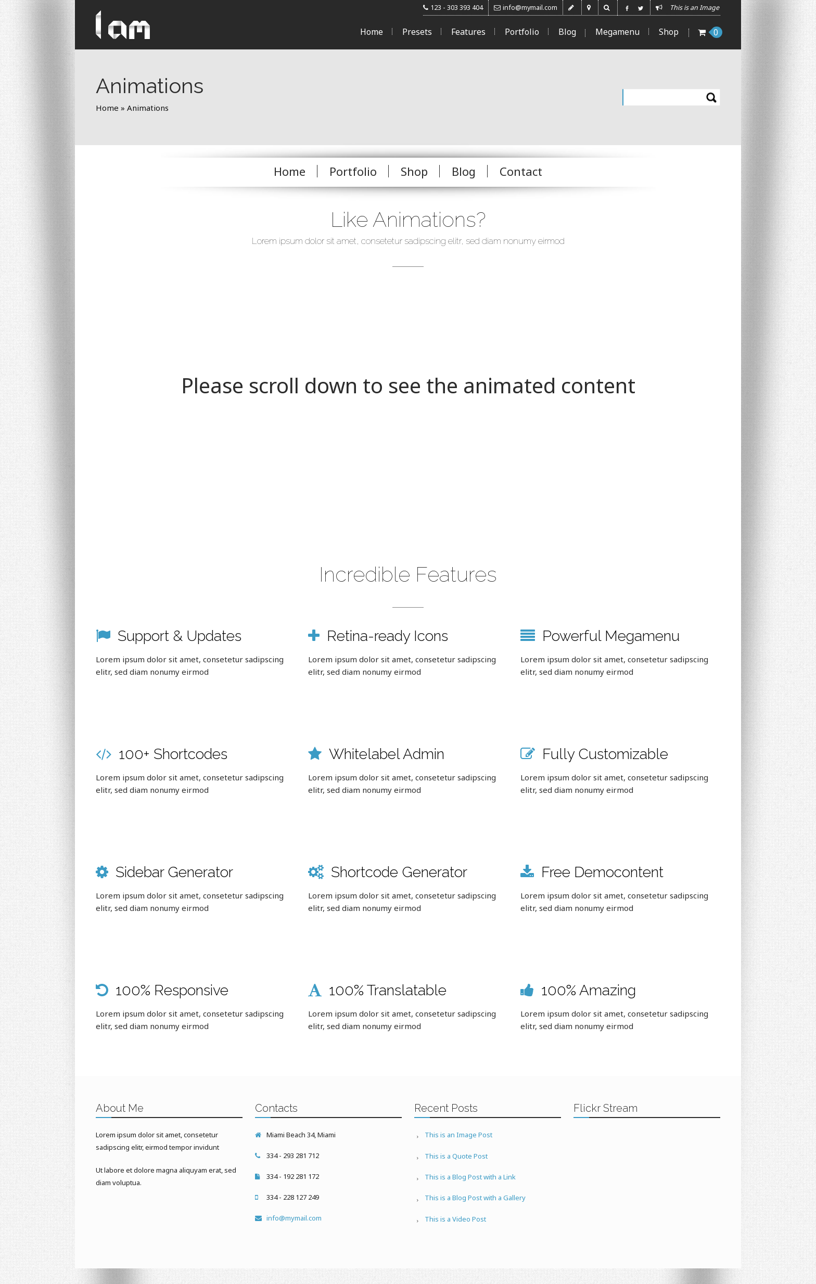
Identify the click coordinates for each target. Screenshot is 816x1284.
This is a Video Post (455, 1218)
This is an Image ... (697, 7)
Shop (669, 31)
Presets (417, 31)
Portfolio (522, 31)
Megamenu (617, 31)
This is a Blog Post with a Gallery (475, 1197)
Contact (521, 171)
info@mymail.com (530, 7)
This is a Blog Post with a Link (470, 1176)
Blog (567, 31)
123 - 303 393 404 (456, 7)
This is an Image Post (458, 1134)
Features (468, 31)
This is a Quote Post (456, 1155)
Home (371, 31)
